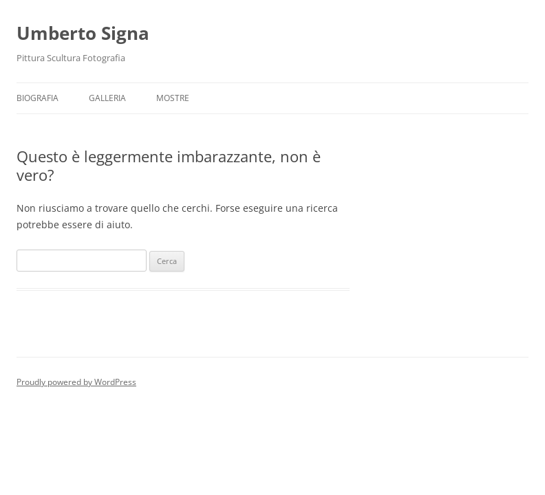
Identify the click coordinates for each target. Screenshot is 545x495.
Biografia (37, 98)
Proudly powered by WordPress (76, 382)
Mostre (172, 98)
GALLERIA (107, 98)
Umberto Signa (83, 33)
